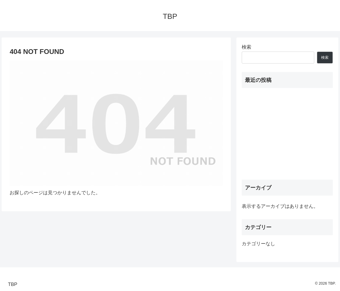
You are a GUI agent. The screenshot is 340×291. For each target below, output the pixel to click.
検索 (246, 47)
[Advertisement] (287, 134)
